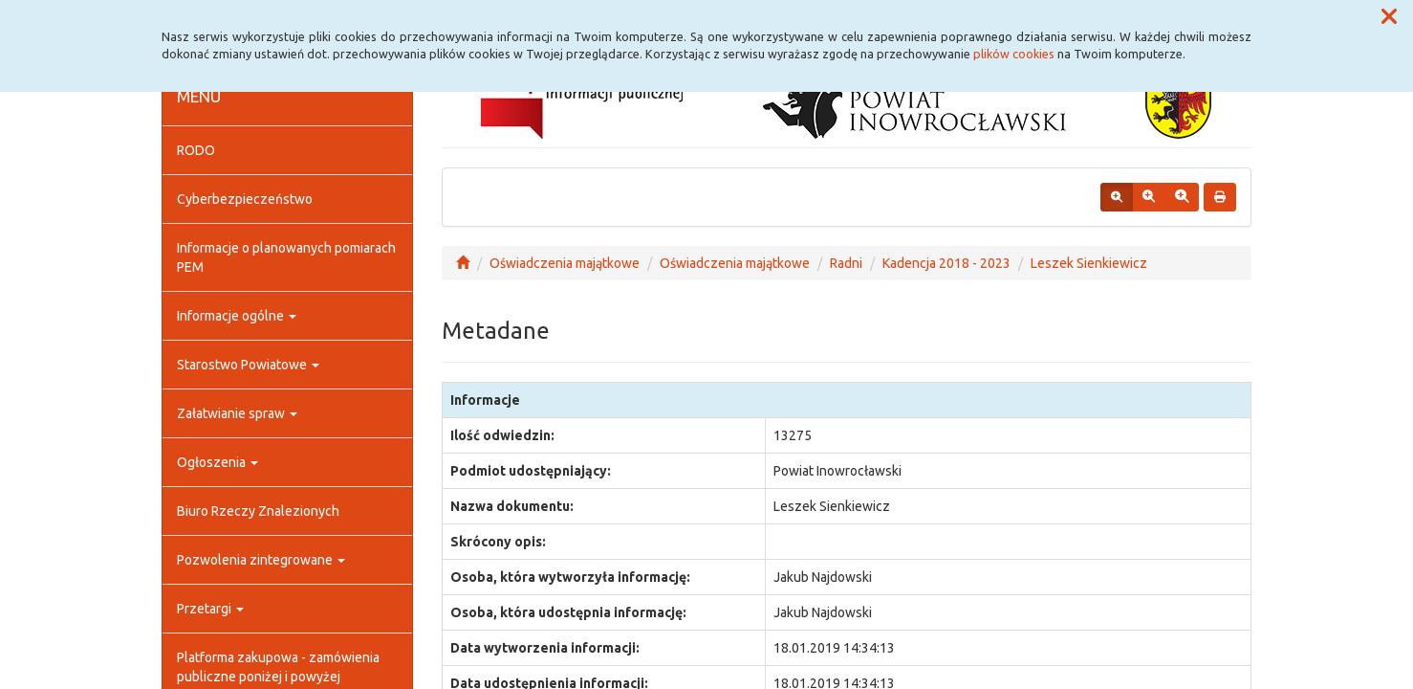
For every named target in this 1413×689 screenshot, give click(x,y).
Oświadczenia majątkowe (564, 263)
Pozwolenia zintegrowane (261, 559)
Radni (846, 263)
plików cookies (1013, 53)
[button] (1389, 17)
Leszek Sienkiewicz (1089, 263)
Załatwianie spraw (237, 413)
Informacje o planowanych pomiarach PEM (286, 257)
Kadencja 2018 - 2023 (946, 263)
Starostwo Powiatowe (248, 364)
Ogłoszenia (217, 462)
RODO (196, 150)
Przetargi (210, 608)
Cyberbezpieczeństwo (245, 199)
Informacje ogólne (236, 315)
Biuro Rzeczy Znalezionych (258, 511)
